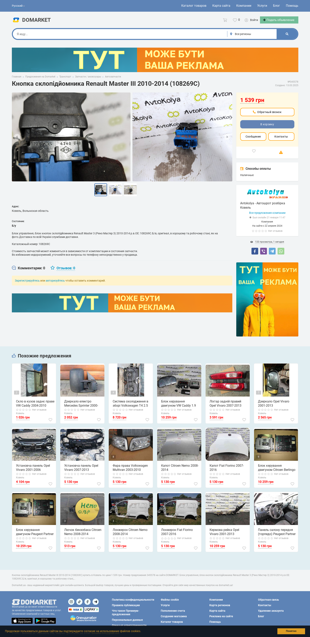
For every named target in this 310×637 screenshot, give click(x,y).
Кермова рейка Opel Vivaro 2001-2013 (224, 535)
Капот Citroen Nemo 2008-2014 (179, 471)
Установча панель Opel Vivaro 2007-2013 (81, 471)
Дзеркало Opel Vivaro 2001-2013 (273, 407)
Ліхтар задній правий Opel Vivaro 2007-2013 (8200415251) (228, 407)
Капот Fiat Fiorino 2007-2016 (226, 471)
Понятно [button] (291, 631)
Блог (276, 6)
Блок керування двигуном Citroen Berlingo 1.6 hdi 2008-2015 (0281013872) (277, 471)
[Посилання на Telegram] (96, 602)
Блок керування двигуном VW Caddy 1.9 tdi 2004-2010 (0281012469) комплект (180, 407)
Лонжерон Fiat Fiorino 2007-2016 (177, 535)
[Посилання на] (71, 602)
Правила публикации (126, 605)
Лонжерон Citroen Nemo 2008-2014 (129, 535)
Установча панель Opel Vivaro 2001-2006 (33, 471)
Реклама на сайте (221, 616)
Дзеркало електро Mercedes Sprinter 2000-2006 (81, 407)
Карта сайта (221, 6)
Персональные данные (127, 619)
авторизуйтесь (55, 284)
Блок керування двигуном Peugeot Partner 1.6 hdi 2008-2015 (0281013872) (35, 535)
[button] (142, 631)
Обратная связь (268, 599)
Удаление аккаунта (271, 610)
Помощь (292, 6)
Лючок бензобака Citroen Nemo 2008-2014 (82, 535)
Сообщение (253, 140)
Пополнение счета (173, 610)
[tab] (28, 271)
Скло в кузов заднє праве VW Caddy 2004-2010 (35, 407)
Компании (243, 6)
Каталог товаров (193, 6)
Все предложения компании (267, 216)
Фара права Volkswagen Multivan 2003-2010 (130, 471)
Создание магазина (174, 616)
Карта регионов (219, 605)
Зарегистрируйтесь (27, 284)
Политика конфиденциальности (133, 599)
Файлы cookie (170, 599)
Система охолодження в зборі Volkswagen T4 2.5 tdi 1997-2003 (130, 407)
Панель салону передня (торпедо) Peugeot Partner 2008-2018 (276, 535)
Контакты (281, 140)
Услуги (262, 6)
